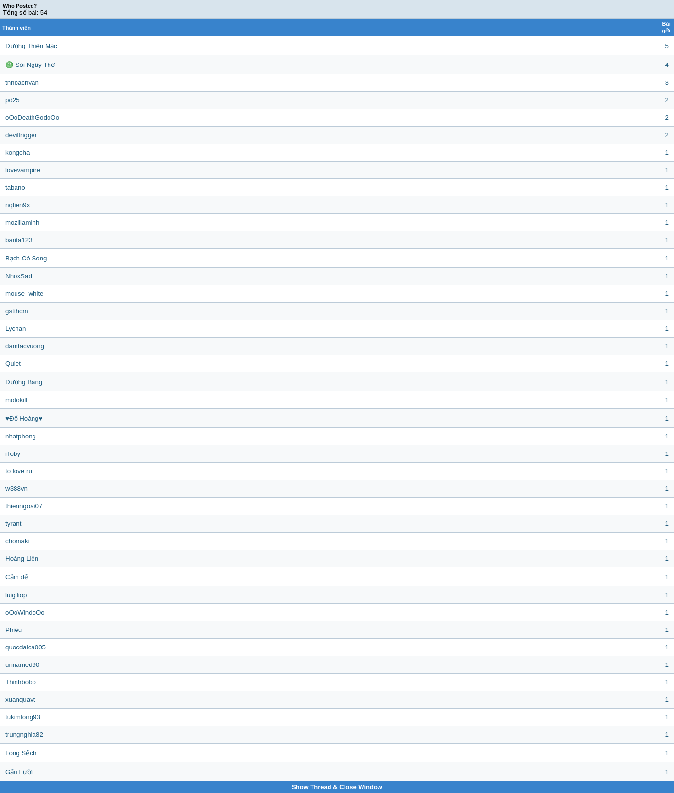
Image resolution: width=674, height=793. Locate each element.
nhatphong (20, 436)
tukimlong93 (22, 717)
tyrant (13, 523)
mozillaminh (22, 222)
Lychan (15, 328)
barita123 (19, 239)
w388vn (16, 488)
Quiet (13, 363)
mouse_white (24, 293)
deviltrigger (21, 135)
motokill (16, 400)
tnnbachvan (22, 82)
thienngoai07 (23, 506)
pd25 (12, 100)
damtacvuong (24, 346)
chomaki (17, 541)
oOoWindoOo (25, 612)
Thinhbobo (20, 682)
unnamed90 (22, 664)
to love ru (18, 471)
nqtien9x (17, 205)
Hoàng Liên (21, 558)
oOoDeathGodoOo (32, 117)
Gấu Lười (19, 772)
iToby (12, 453)
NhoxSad (18, 276)
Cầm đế (16, 577)
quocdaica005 (25, 647)
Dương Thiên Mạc (31, 45)
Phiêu (13, 629)
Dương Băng (23, 382)
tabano (15, 187)
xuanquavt (20, 699)
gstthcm (16, 311)
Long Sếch (20, 753)
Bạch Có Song (26, 258)
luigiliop (16, 595)
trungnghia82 (24, 734)
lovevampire (22, 170)
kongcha (17, 152)
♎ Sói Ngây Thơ (30, 64)
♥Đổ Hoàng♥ (23, 418)
